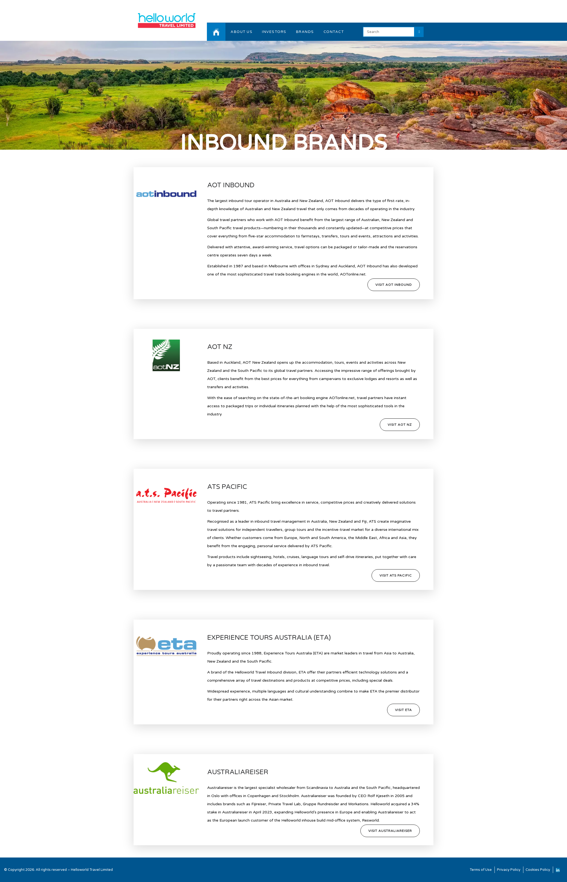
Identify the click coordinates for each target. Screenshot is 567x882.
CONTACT (334, 32)
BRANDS (305, 32)
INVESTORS (274, 32)
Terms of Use (481, 870)
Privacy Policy (508, 870)
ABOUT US (241, 32)
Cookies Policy (538, 870)
